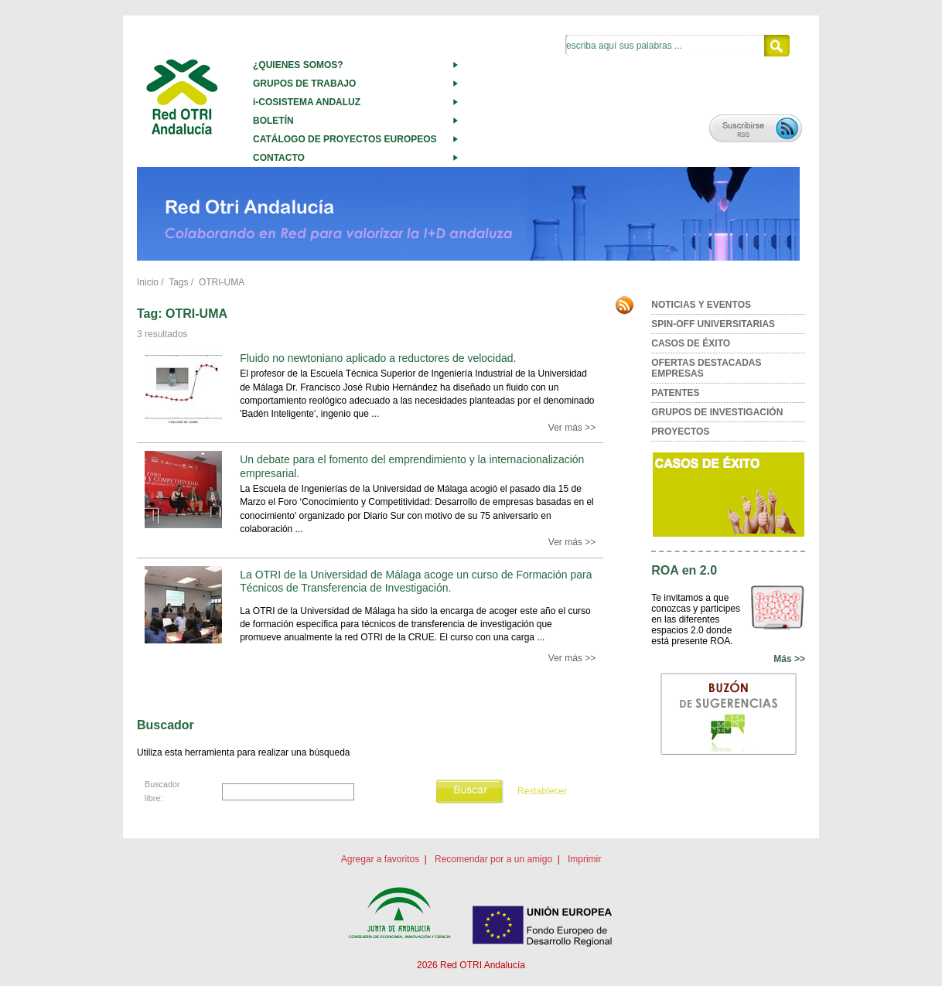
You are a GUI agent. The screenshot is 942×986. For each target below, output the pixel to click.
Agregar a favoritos (380, 859)
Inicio (148, 282)
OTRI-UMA (221, 282)
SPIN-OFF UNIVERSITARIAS (713, 324)
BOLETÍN (273, 120)
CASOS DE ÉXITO (690, 343)
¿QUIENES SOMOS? (298, 65)
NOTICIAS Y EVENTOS (701, 304)
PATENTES (675, 392)
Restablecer (542, 791)
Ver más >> (572, 427)
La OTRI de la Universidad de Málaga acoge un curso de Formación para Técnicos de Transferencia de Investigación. (416, 581)
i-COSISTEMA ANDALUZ (306, 102)
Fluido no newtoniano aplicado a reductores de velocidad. (378, 358)
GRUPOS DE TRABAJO (304, 83)
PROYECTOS (680, 431)
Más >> (789, 658)
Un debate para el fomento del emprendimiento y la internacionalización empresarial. (412, 466)
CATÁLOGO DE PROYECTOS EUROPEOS (345, 139)
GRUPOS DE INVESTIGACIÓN (717, 412)
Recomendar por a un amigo (493, 859)
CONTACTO (279, 157)
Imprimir (584, 859)
